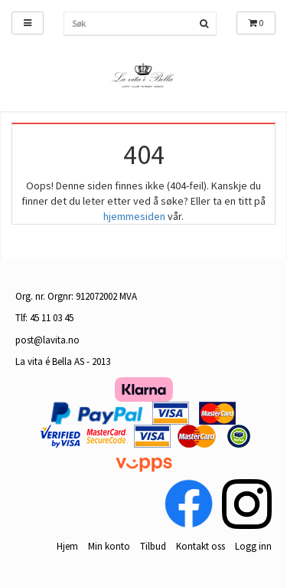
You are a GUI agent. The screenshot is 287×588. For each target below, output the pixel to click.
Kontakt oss (200, 546)
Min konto (109, 546)
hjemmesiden (134, 216)
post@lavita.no (47, 340)
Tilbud (153, 546)
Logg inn (253, 546)
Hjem (67, 546)
